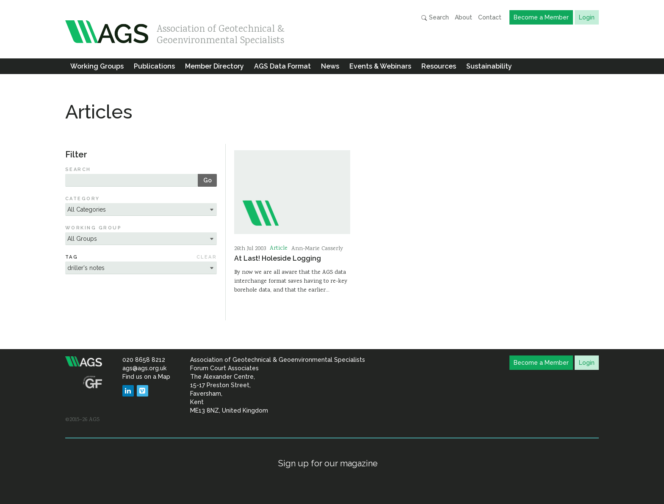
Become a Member (541, 17)
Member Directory (214, 66)
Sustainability (489, 66)
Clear (206, 257)
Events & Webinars (380, 66)
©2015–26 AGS (82, 420)
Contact (489, 17)
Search (435, 17)
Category (82, 198)
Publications (154, 66)
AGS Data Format (282, 66)
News (330, 66)
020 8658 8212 (143, 359)
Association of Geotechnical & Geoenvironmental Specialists (221, 32)
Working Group (93, 228)
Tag (71, 257)
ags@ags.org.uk (144, 368)
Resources (438, 66)
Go (207, 180)
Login (587, 17)
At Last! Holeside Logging (277, 258)
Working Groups (97, 66)
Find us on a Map (146, 376)
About (463, 17)
